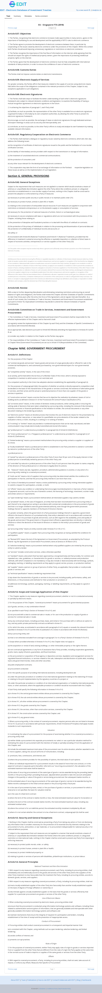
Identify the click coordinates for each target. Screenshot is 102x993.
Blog (78, 980)
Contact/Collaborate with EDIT (63, 980)
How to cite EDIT (44, 980)
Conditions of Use (52, 989)
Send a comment (41, 16)
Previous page (12, 28)
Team (23, 980)
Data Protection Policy (64, 989)
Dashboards (86, 980)
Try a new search (83, 10)
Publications (31, 980)
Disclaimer (43, 989)
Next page (91, 28)
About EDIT (15, 980)
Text (8, 16)
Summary (17, 16)
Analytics (96, 10)
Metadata (28, 16)
